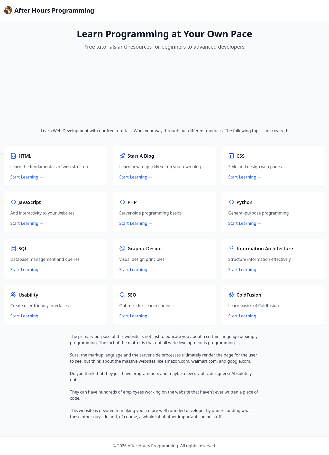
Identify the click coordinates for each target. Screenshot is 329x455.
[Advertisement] (164, 89)
